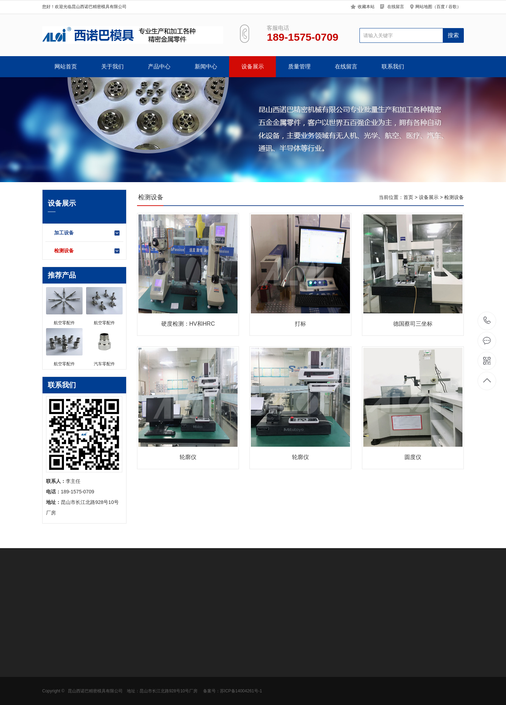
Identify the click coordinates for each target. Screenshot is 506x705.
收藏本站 (366, 6)
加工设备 (87, 233)
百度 (440, 6)
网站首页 (65, 66)
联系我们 (393, 66)
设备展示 (252, 66)
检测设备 (87, 250)
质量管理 (299, 66)
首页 (408, 197)
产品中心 (159, 66)
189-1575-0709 (487, 321)
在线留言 (395, 6)
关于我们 (112, 66)
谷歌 (452, 6)
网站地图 (423, 6)
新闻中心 (206, 66)
